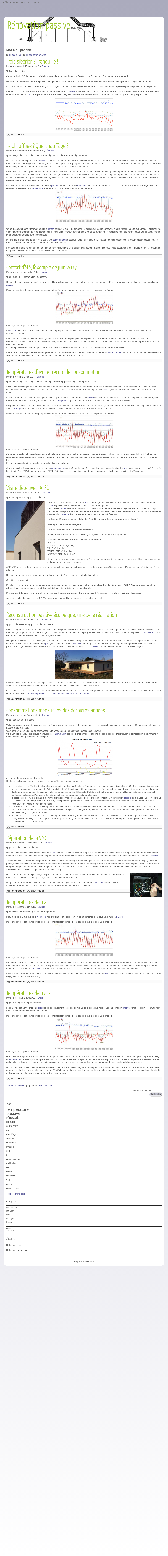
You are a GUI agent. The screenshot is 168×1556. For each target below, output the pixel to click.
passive (21, 71)
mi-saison (13, 912)
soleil (78, 382)
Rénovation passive (38, 25)
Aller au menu (11, 2)
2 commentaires (17, 476)
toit (7, 1155)
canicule (13, 277)
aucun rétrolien (17, 134)
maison (9, 1184)
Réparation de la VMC (26, 838)
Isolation (10, 1211)
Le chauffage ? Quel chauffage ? (37, 146)
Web (8, 1215)
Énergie (45, 66)
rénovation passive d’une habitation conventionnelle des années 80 (58, 694)
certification (11, 1163)
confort (26, 155)
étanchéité (12, 1125)
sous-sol (10, 1138)
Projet (9, 1222)
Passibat (23, 624)
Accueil (9, 1228)
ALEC (12, 497)
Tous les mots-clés (15, 1194)
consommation (41, 155)
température (83, 155)
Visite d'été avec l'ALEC (27, 488)
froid (11, 71)
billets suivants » (47, 1086)
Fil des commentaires (36, 55)
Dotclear (90, 1261)
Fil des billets (15, 55)
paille (11, 624)
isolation (56, 382)
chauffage (13, 155)
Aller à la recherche (30, 2)
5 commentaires (17, 699)
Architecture (47, 493)
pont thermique (12, 1188)
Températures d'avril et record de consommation (53, 372)
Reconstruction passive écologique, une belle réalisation (61, 615)
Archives (10, 1230)
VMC (37, 847)
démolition (10, 1176)
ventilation (25, 847)
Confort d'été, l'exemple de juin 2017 (41, 267)
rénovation (69, 155)
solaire (9, 1172)
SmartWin (77, 643)
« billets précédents (15, 1086)
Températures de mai (27, 902)
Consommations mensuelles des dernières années (55, 710)
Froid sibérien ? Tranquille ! (32, 61)
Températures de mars (28, 993)
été (43, 497)
